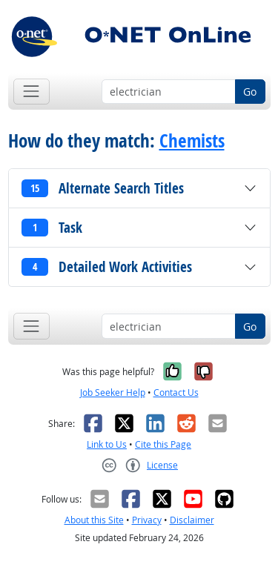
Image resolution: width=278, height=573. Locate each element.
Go (250, 92)
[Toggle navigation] (31, 92)
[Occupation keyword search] (169, 92)
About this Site (94, 520)
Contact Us (176, 392)
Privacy (147, 520)
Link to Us (107, 444)
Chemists (192, 140)
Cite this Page (163, 444)
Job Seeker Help (112, 392)
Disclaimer (192, 520)
